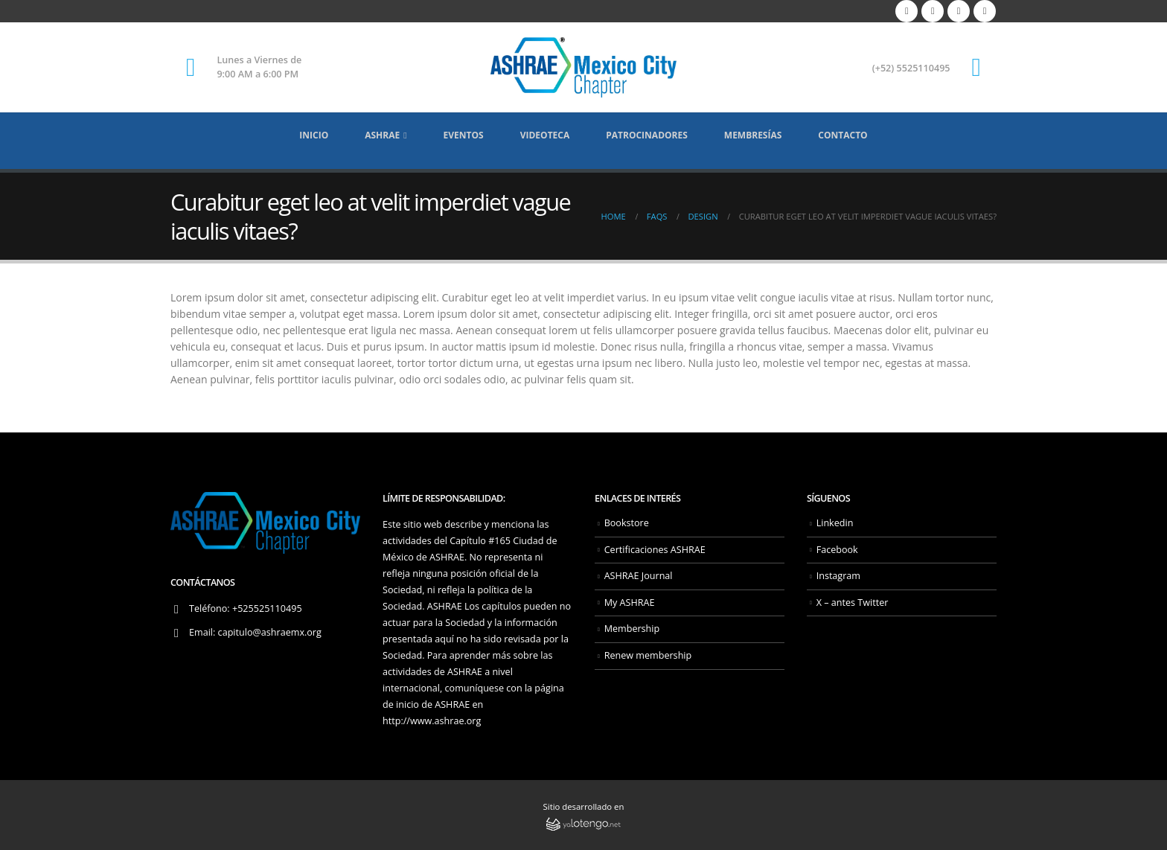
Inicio (313, 135)
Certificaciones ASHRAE (655, 549)
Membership (632, 628)
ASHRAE (382, 135)
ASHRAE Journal (638, 575)
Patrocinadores (647, 135)
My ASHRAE (629, 602)
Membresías (753, 135)
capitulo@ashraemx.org (270, 632)
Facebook (837, 549)
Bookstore (626, 523)
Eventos (464, 135)
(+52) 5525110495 (911, 68)
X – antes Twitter (852, 602)
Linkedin (835, 523)
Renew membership (648, 655)
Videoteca (545, 135)
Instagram (838, 575)
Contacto (842, 135)
